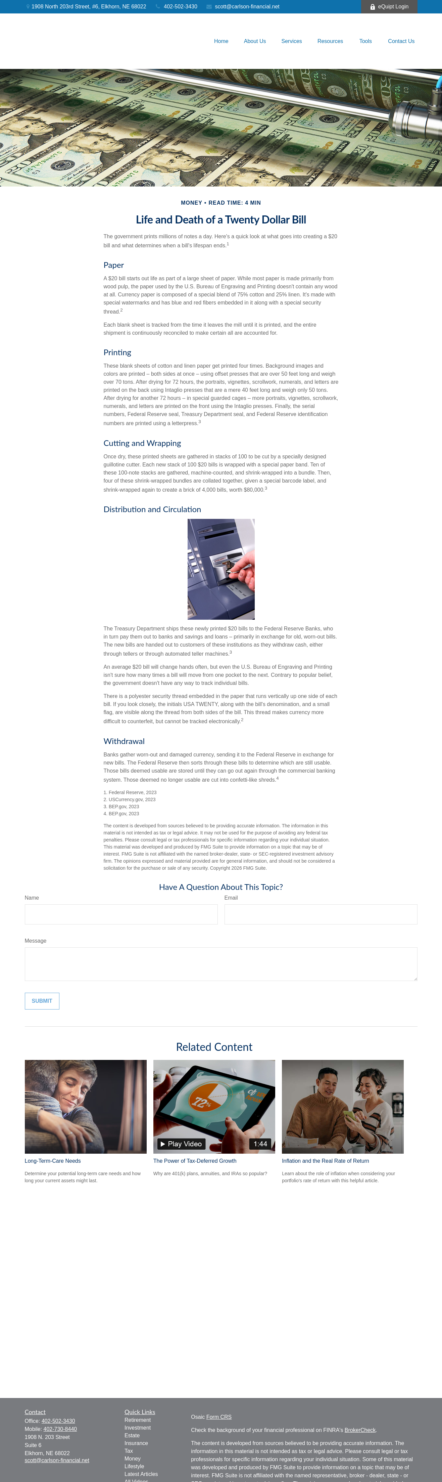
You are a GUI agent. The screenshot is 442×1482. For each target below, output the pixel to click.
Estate (132, 1435)
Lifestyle (134, 1466)
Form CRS (219, 1417)
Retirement (138, 1420)
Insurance (136, 1443)
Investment (138, 1428)
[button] (221, 41)
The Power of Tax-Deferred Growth (195, 1161)
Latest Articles (141, 1474)
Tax (129, 1451)
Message (36, 941)
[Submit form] (42, 1001)
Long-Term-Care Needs (53, 1161)
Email (231, 898)
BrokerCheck (360, 1430)
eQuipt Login (389, 7)
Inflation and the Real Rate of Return (325, 1161)
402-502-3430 (176, 6)
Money (133, 1459)
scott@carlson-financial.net (243, 6)
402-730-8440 (60, 1429)
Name (32, 898)
